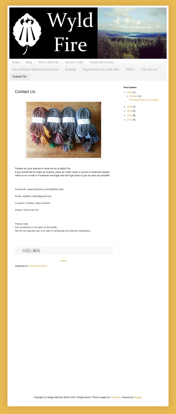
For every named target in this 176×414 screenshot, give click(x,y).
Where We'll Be (48, 62)
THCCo (130, 69)
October (134, 96)
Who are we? (149, 69)
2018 (130, 92)
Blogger (138, 397)
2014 (130, 111)
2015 (130, 106)
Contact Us (19, 76)
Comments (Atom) (38, 266)
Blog (29, 62)
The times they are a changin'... (144, 100)
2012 (130, 119)
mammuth (115, 397)
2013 (130, 115)
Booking (70, 69)
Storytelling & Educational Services (36, 69)
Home (16, 62)
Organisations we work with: (101, 69)
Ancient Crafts (74, 62)
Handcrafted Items (102, 62)
